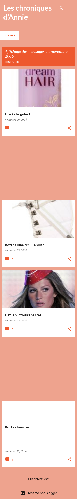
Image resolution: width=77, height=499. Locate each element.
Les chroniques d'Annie (27, 12)
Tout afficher (14, 61)
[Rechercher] (61, 8)
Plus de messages (38, 479)
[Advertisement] (38, 168)
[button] (69, 128)
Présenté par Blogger (38, 493)
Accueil (10, 35)
